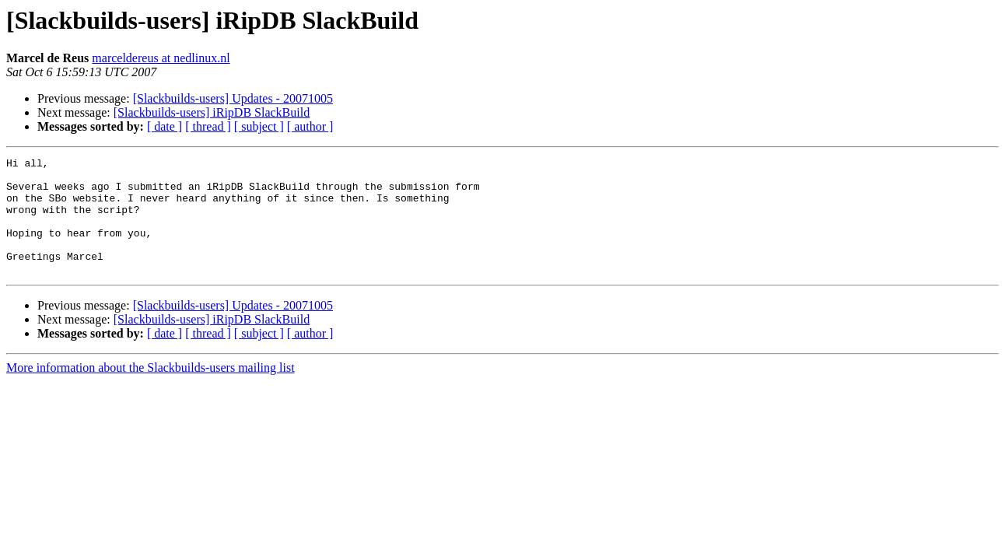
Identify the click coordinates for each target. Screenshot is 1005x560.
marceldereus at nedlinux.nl (160, 58)
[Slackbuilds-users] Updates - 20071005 (233, 98)
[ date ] (164, 126)
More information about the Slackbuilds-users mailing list (150, 390)
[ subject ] (259, 126)
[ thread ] (208, 126)
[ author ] (310, 126)
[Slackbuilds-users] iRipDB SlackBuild (212, 112)
